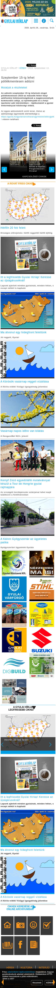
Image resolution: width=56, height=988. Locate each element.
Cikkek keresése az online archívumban (20, 907)
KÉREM (49, 983)
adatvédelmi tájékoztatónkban (21, 972)
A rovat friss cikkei (20, 183)
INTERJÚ (44, 967)
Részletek (36, 983)
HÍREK (22, 68)
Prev (4, 746)
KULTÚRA (26, 967)
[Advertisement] (28, 46)
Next (52, 746)
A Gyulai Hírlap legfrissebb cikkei (20, 708)
